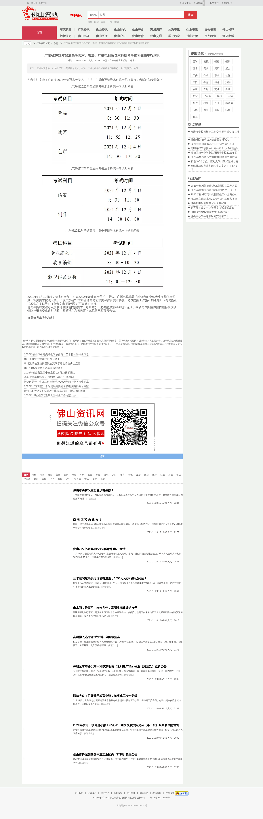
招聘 (227, 61)
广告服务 (169, 793)
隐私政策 (118, 793)
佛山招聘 (228, 29)
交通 (217, 89)
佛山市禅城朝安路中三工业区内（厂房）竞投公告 (105, 754)
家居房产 (156, 29)
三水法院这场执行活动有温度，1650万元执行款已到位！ (110, 578)
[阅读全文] (91, 498)
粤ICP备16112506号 (160, 797)
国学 (195, 61)
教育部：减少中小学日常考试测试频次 (212, 207)
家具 (195, 116)
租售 (195, 68)
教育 (54, 43)
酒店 (195, 89)
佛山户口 (120, 36)
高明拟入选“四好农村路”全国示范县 (96, 637)
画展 (217, 110)
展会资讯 (210, 29)
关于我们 (79, 793)
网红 (206, 110)
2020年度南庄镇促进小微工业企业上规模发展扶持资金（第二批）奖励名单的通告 (126, 725)
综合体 (229, 103)
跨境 (227, 110)
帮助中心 (105, 793)
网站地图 (144, 793)
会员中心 (185, 3)
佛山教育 (138, 36)
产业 (217, 103)
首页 (39, 32)
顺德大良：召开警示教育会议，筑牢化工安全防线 (105, 695)
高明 (116, 22)
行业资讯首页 (41, 43)
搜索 (190, 14)
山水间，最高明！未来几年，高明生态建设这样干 (105, 607)
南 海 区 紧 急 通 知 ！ (87, 519)
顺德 (96, 22)
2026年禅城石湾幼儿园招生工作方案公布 (214, 194)
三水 (109, 22)
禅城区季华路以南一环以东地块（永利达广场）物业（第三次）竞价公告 (120, 666)
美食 (206, 68)
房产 (217, 68)
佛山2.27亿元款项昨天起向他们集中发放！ (100, 549)
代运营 (207, 96)
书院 (195, 96)
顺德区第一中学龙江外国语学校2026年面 (214, 152)
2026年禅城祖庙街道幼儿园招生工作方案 (214, 185)
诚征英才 (131, 793)
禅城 (90, 22)
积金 (217, 75)
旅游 (227, 82)
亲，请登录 (32, 3)
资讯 (206, 61)
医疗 (206, 89)
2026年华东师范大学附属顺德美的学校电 (214, 157)
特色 (217, 82)
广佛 (195, 75)
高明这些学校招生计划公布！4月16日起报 (214, 148)
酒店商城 (228, 36)
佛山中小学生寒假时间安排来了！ (210, 216)
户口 (195, 82)
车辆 (230, 96)
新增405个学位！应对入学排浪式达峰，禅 (214, 161)
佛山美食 (138, 29)
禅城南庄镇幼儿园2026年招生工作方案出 (214, 198)
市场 (195, 110)
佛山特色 (120, 29)
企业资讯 (192, 29)
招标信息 (65, 36)
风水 (219, 96)
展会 (227, 68)
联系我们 (92, 793)
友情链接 (157, 793)
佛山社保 (192, 36)
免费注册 (42, 3)
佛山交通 (156, 36)
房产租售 (210, 36)
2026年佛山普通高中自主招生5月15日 (212, 143)
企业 (206, 75)
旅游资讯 (174, 29)
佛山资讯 (102, 29)
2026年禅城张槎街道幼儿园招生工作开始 (214, 190)
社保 (227, 75)
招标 (217, 61)
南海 (103, 22)
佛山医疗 (102, 36)
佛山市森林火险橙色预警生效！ (93, 490)
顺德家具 (65, 29)
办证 (227, 89)
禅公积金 (174, 36)
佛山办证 (83, 36)
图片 (195, 103)
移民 (206, 103)
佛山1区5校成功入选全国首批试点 (210, 139)
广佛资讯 (83, 29)
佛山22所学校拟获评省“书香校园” (209, 211)
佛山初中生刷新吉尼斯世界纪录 (208, 203)
